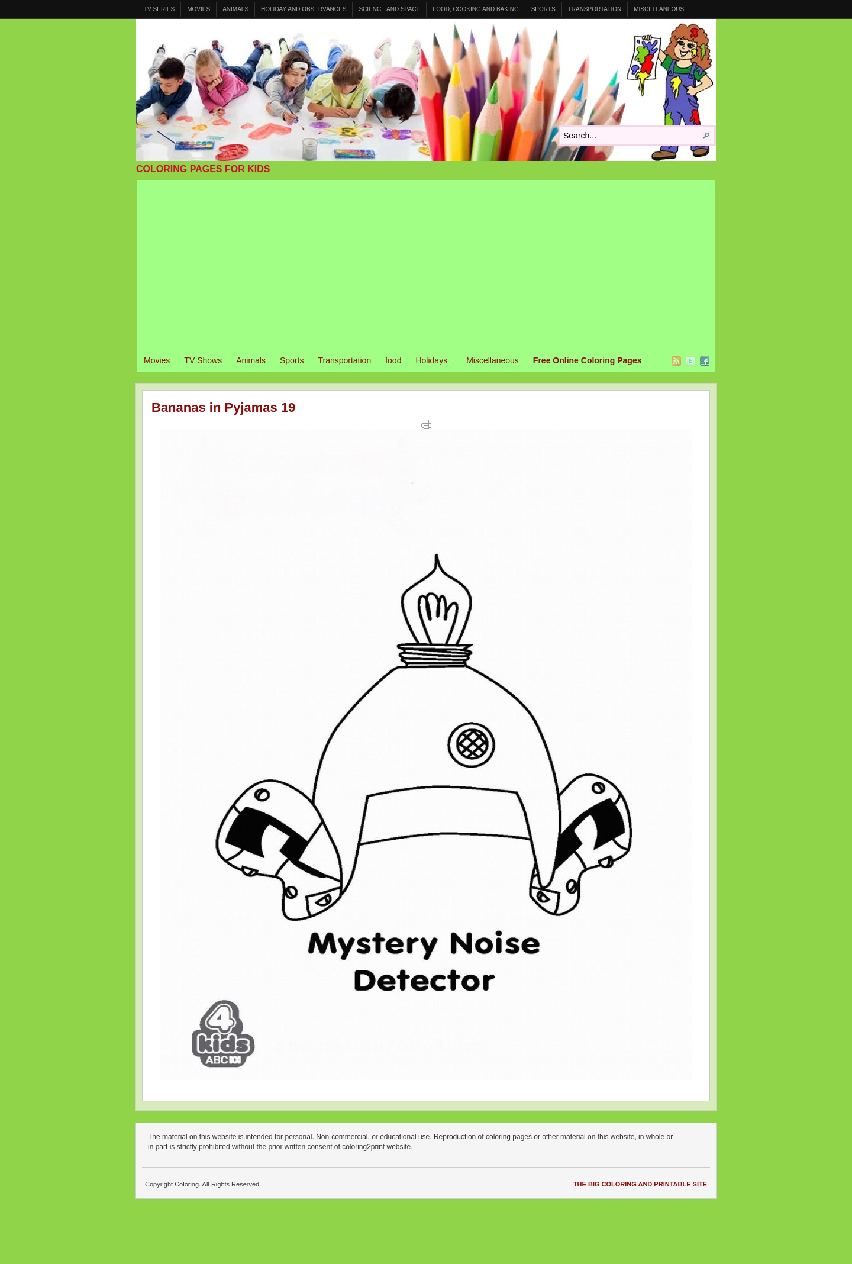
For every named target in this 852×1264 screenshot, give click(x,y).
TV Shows (203, 360)
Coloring (426, 90)
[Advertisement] (426, 263)
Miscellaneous (659, 9)
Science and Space (389, 9)
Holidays (431, 362)
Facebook (704, 361)
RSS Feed (676, 361)
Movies (198, 9)
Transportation (595, 9)
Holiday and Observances (303, 9)
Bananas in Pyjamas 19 (223, 407)
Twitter (690, 361)
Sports (543, 9)
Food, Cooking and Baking (476, 9)
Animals (235, 9)
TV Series (159, 9)
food (393, 360)
